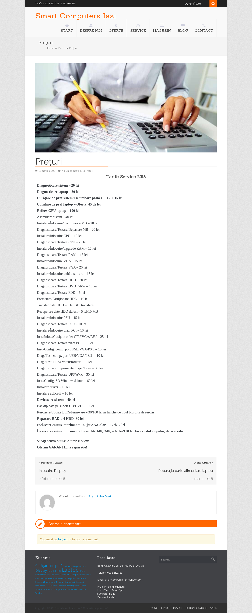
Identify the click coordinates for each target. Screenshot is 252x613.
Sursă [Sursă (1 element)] (67, 589)
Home (50, 48)
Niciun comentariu (77, 170)
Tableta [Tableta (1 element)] (73, 589)
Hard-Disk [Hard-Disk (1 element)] (52, 571)
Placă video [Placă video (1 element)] (85, 574)
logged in (64, 539)
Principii (165, 607)
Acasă (154, 607)
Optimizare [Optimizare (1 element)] (40, 574)
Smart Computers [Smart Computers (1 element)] (56, 589)
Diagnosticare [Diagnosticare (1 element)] (79, 566)
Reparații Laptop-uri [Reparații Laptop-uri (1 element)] (65, 582)
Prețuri (61, 48)
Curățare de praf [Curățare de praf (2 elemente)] (48, 565)
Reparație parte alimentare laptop (185, 471)
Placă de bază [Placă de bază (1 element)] (53, 574)
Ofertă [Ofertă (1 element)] (82, 571)
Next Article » (203, 463)
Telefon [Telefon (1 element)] (38, 593)
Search (213, 3)
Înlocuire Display (52, 471)
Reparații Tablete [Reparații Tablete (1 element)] (58, 585)
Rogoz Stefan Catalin (100, 496)
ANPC (213, 607)
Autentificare (193, 3)
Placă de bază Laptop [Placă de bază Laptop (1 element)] (70, 574)
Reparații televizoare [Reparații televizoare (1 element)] (76, 585)
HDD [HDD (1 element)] (59, 571)
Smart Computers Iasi (75, 16)
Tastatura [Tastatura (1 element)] (82, 589)
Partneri (177, 607)
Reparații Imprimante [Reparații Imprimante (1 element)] (45, 582)
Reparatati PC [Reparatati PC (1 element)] (61, 578)
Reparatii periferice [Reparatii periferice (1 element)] (77, 578)
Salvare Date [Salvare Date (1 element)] (41, 589)
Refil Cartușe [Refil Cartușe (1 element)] (41, 578)
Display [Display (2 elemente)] (41, 570)
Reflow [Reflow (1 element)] (51, 578)
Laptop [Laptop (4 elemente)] (70, 569)
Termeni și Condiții (196, 607)
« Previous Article (51, 463)
